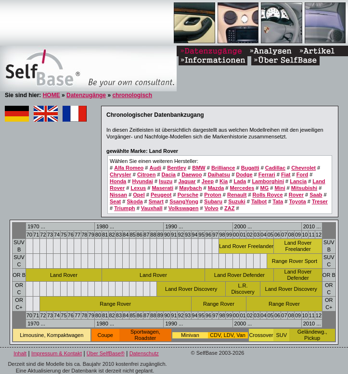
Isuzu (165, 181)
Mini (279, 188)
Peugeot (161, 195)
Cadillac (275, 168)
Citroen (146, 174)
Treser (320, 201)
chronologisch (132, 95)
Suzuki (236, 201)
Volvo (212, 208)
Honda (118, 181)
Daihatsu (219, 174)
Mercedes (242, 188)
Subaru (213, 201)
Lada (239, 181)
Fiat (286, 174)
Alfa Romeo (128, 168)
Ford (302, 174)
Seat (115, 201)
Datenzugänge (86, 95)
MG (264, 188)
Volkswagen (183, 208)
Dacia (169, 174)
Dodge (244, 174)
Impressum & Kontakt (56, 353)
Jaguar (186, 181)
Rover (296, 195)
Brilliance (223, 168)
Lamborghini (268, 181)
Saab (315, 195)
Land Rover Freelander (246, 246)
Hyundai (142, 181)
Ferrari (266, 174)
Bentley (176, 168)
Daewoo (191, 174)
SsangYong (183, 201)
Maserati (162, 188)
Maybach (190, 188)
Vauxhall (152, 208)
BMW (199, 168)
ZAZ (229, 208)
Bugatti (250, 168)
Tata (277, 201)
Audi (155, 168)
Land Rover (63, 275)
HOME (51, 95)
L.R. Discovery (242, 289)
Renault (236, 195)
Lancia (298, 181)
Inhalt (19, 353)
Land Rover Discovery (191, 289)
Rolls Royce (268, 195)
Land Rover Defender (239, 275)
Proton (212, 195)
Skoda (134, 201)
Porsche (188, 195)
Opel (138, 195)
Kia (223, 181)
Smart (156, 201)
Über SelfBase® (106, 353)
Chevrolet (303, 168)
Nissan (118, 195)
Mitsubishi (304, 188)
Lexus (138, 188)
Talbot (259, 201)
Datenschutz (144, 353)
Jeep (208, 181)
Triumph (124, 208)
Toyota (297, 201)
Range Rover (115, 304)
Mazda (216, 188)
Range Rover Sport (294, 261)
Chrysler (120, 174)
